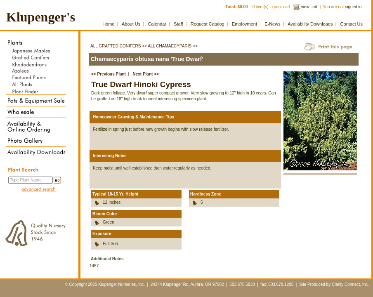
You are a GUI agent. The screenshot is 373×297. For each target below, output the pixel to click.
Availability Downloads (310, 23)
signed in (353, 7)
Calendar (157, 23)
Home (108, 23)
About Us (131, 23)
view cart (309, 7)
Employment (244, 23)
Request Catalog (207, 23)
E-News (272, 23)
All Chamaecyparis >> (173, 46)
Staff (178, 23)
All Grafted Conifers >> (118, 46)
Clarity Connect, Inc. (350, 284)
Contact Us (351, 23)
